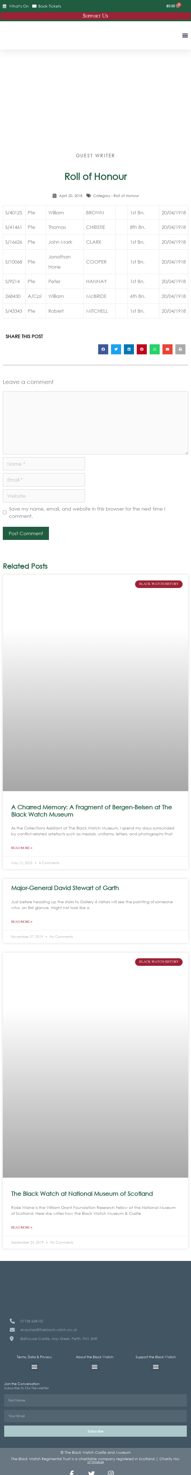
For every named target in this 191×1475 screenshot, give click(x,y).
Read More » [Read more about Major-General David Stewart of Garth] (21, 921)
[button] (185, 35)
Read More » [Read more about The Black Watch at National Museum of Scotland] (21, 1227)
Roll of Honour (126, 195)
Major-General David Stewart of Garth (65, 887)
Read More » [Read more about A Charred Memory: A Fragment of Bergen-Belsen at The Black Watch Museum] (21, 848)
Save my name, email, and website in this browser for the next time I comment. (87, 512)
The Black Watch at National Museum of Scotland (82, 1193)
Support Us (95, 15)
